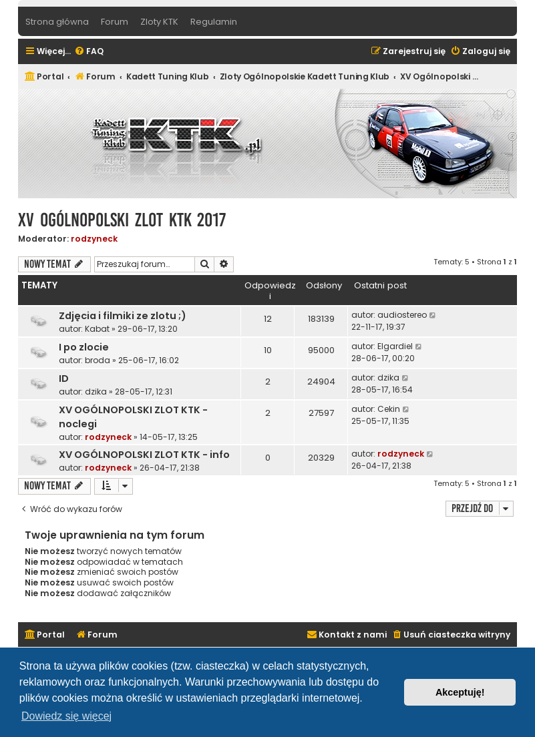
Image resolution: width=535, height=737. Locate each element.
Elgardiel (395, 346)
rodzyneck (94, 238)
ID (64, 378)
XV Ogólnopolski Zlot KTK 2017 (122, 220)
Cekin (388, 409)
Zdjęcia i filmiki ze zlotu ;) (122, 315)
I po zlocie (84, 347)
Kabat (97, 328)
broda (97, 360)
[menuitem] (89, 52)
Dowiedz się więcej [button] (66, 716)
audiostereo (402, 314)
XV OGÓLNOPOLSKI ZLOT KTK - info (144, 454)
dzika (96, 391)
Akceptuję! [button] (460, 692)
